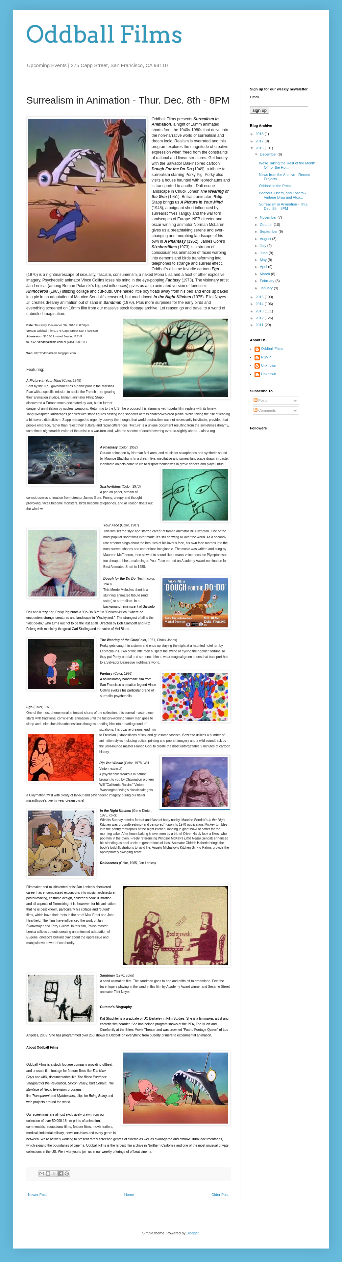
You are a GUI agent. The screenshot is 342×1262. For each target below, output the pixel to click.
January (267, 288)
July (263, 246)
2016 (260, 148)
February (267, 281)
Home (129, 1195)
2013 (260, 311)
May (264, 260)
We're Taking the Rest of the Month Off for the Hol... (287, 165)
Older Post (220, 1195)
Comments (265, 410)
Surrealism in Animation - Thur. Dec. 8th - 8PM (283, 206)
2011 (260, 325)
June (264, 253)
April (264, 267)
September (269, 231)
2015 (260, 297)
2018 (260, 134)
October (267, 225)
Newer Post (37, 1195)
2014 (260, 304)
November (269, 217)
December (269, 154)
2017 (260, 141)
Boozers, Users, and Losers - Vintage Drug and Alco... (282, 195)
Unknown (268, 365)
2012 (260, 318)
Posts (261, 400)
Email (254, 97)
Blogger (192, 1233)
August (266, 239)
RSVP (266, 357)
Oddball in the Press (275, 186)
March (265, 274)
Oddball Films (104, 34)
